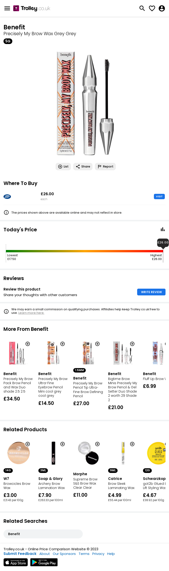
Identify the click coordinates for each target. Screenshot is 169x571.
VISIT (159, 196)
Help (111, 553)
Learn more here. (31, 313)
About (44, 553)
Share (83, 166)
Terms (84, 553)
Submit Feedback (19, 553)
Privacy (98, 553)
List (63, 166)
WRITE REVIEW (151, 292)
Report (105, 166)
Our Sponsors (64, 553)
